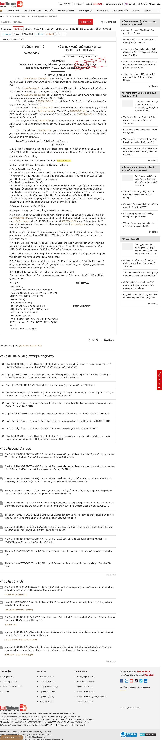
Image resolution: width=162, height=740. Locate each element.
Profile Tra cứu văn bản (12, 687)
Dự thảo (49, 10)
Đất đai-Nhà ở (17, 610)
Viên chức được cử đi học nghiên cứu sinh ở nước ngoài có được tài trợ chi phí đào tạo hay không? (140, 64)
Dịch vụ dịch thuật (47, 692)
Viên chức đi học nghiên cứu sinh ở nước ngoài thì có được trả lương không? (139, 77)
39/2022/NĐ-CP (45, 101)
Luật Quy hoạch (32, 88)
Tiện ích (148, 10)
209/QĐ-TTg (45, 130)
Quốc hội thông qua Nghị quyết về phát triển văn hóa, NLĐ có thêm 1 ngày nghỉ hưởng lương (138, 285)
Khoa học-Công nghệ (28, 640)
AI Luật (136, 10)
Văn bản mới (13, 10)
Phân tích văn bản (47, 682)
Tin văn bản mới (66, 10)
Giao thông (22, 595)
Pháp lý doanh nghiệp (49, 687)
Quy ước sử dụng (84, 687)
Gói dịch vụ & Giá (113, 4)
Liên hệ (6, 692)
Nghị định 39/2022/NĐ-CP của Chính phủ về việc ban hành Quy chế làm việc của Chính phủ (50, 385)
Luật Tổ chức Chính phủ (36, 78)
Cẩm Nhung (109, 340)
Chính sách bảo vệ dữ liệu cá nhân (91, 697)
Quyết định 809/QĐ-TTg (30, 346)
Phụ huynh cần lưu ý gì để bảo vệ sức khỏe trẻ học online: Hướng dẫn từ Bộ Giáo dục (140, 151)
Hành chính (10, 655)
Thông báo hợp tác (85, 702)
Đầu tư (8, 610)
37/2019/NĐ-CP (44, 108)
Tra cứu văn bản (32, 10)
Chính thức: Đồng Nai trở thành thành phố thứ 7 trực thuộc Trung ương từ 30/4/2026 (140, 263)
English (130, 4)
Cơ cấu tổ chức (11, 640)
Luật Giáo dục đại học (35, 95)
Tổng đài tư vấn (46, 702)
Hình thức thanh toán (86, 682)
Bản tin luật (102, 10)
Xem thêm (110, 575)
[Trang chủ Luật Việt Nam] (11, 4)
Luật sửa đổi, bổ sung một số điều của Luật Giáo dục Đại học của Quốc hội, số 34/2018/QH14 (52, 428)
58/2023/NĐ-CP (77, 111)
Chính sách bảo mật (85, 692)
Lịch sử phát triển (10, 682)
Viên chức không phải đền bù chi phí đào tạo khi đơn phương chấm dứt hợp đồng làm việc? (140, 52)
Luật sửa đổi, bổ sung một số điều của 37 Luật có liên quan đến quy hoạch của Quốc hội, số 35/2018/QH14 (58, 421)
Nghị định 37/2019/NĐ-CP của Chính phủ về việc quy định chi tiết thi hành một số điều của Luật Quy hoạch (57, 413)
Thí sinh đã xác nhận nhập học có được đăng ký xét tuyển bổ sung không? (138, 194)
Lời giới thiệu (8, 677)
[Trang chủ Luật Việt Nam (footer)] (13, 711)
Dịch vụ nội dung (47, 697)
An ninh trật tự (11, 595)
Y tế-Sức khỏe (11, 625)
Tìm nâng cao (108, 22)
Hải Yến (93, 340)
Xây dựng (29, 610)
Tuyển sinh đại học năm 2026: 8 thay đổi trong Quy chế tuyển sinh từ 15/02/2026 (139, 120)
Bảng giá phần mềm (85, 677)
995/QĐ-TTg (44, 121)
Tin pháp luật (85, 10)
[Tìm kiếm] (85, 22)
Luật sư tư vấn (120, 10)
